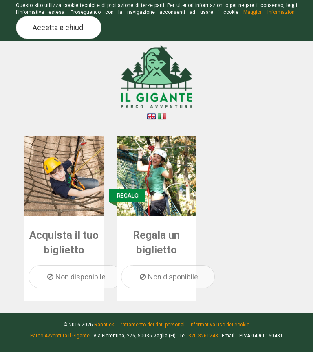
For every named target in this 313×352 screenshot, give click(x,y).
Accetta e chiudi (59, 27)
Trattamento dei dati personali (152, 325)
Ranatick (104, 325)
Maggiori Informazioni (269, 12)
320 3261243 (203, 336)
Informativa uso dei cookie (219, 325)
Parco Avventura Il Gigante (60, 336)
